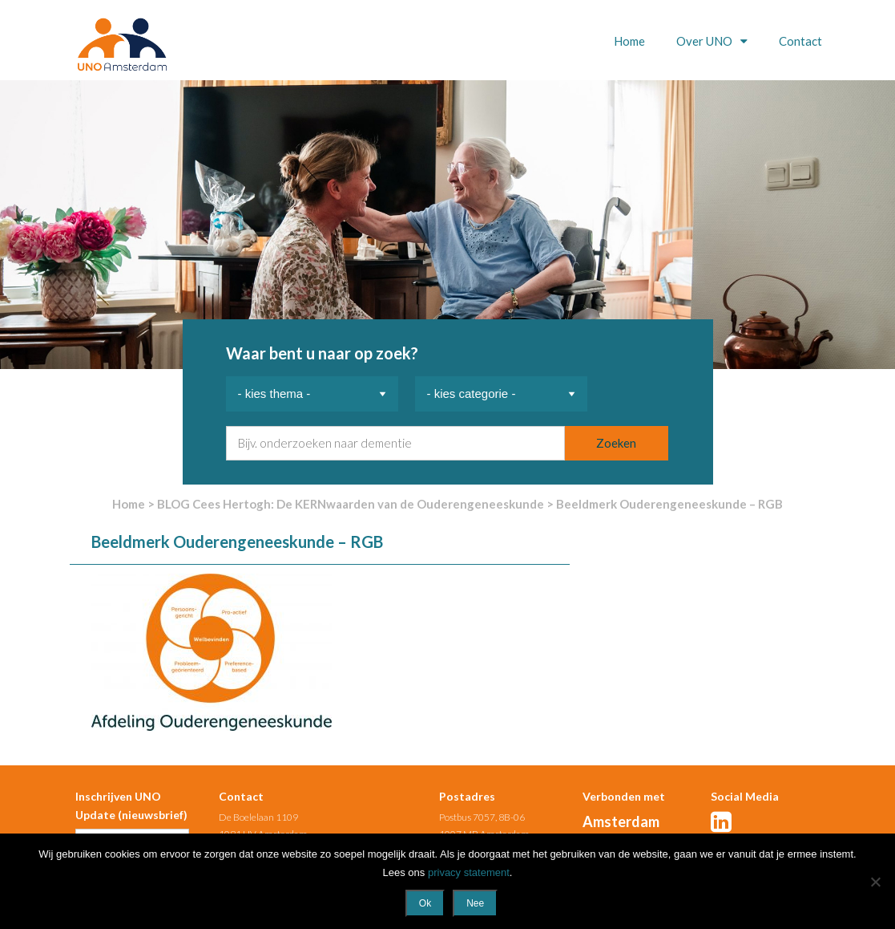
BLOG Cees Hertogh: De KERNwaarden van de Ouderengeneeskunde (350, 504)
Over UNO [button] (705, 41)
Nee (475, 903)
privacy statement (469, 872)
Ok (425, 903)
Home (629, 41)
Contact (800, 41)
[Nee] (875, 882)
